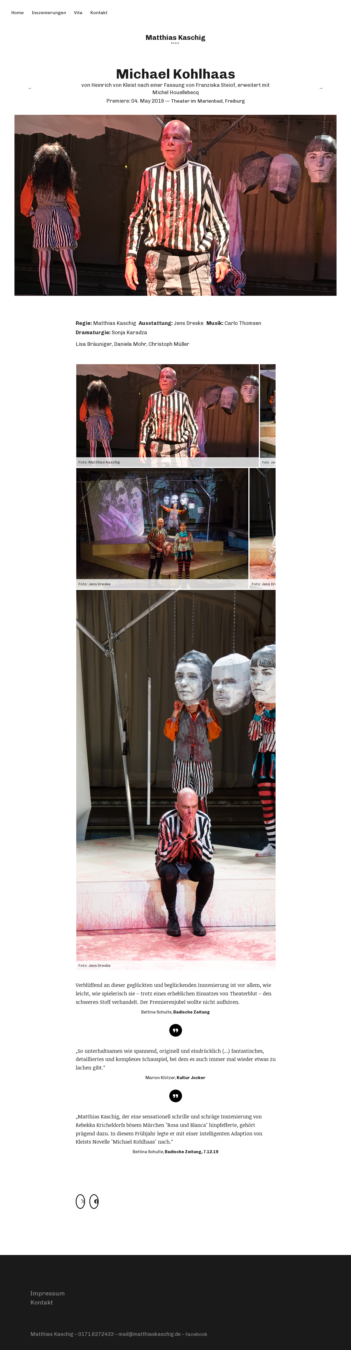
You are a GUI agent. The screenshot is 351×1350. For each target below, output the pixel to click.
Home (17, 12)
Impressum (47, 1293)
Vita (78, 12)
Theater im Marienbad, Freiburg (208, 101)
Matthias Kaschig (175, 37)
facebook (196, 1334)
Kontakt (98, 12)
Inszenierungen (49, 12)
